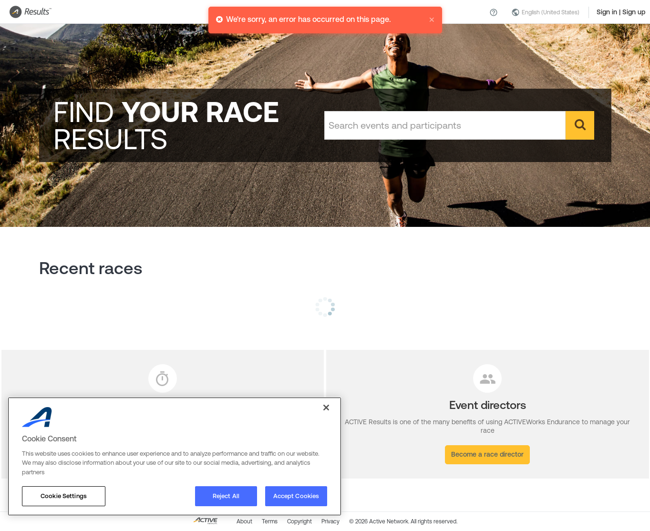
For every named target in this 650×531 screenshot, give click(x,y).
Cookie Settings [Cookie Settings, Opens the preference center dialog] (64, 496)
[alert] (325, 16)
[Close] (326, 407)
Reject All (226, 496)
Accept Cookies (296, 496)
